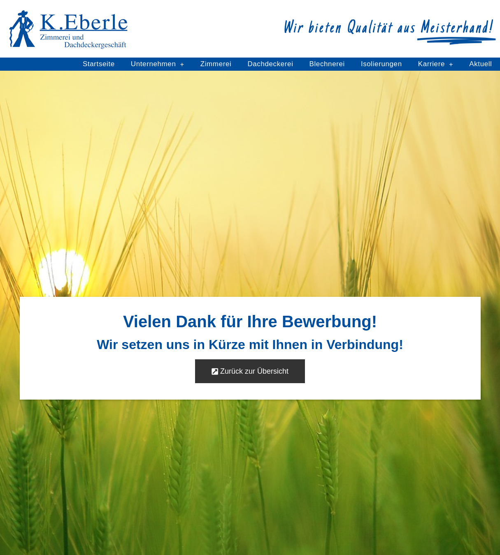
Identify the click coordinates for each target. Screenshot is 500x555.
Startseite (99, 64)
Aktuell (480, 64)
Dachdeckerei (270, 64)
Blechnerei (327, 64)
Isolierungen (381, 64)
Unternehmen (157, 64)
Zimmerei (216, 64)
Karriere (435, 64)
